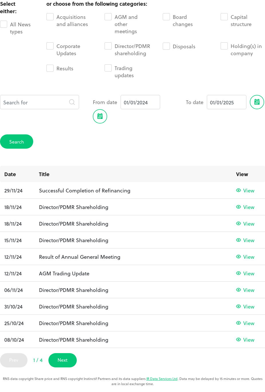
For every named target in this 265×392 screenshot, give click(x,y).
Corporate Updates (63, 49)
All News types (15, 28)
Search (16, 141)
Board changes (178, 20)
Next (63, 360)
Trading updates (119, 71)
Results (59, 68)
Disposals (179, 46)
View (248, 190)
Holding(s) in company (241, 49)
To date (194, 102)
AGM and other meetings (121, 24)
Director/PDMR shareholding (127, 49)
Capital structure (236, 20)
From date (105, 102)
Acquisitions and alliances (67, 20)
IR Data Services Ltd (162, 378)
